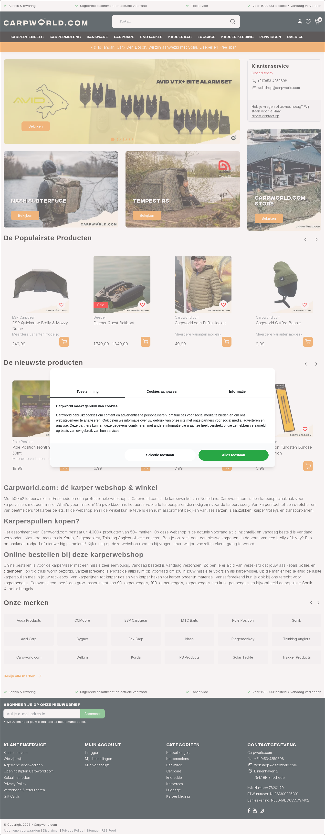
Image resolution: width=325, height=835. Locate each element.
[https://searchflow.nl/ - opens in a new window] (263, 377)
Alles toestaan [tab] (233, 455)
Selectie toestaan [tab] (160, 455)
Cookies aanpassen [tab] (162, 391)
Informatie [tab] (237, 391)
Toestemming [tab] (88, 391)
